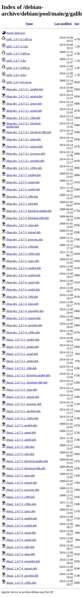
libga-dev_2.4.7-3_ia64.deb (22, 203)
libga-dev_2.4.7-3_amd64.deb (23, 175)
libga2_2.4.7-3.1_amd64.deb (22, 339)
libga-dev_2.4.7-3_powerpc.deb (24, 239)
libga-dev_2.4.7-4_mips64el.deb (25, 311)
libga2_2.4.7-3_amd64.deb (21, 425)
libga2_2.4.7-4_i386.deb (20, 547)
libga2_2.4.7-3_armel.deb (21, 432)
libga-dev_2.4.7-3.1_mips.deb (23, 139)
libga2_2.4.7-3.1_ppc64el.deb (23, 411)
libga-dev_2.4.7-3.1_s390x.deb (24, 167)
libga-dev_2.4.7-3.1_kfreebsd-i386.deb (28, 132)
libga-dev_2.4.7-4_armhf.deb (23, 289)
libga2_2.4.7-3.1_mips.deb (21, 389)
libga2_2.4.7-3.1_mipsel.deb (22, 396)
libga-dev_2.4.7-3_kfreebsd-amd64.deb (29, 210)
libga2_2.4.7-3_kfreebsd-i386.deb (25, 468)
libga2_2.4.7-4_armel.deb (21, 532)
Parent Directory (15, 33)
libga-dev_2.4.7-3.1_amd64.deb (24, 89)
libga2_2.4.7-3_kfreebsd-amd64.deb (27, 461)
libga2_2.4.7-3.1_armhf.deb (22, 361)
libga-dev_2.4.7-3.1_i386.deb (23, 117)
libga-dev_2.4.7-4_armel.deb (22, 282)
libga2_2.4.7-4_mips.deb (20, 554)
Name (29, 23)
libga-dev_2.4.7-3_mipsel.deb (23, 232)
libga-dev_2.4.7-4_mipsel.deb (23, 318)
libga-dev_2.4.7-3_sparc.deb (22, 260)
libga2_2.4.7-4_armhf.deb (21, 539)
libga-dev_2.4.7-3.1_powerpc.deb (25, 153)
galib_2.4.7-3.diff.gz (18, 53)
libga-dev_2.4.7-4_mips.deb (22, 303)
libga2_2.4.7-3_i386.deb (20, 446)
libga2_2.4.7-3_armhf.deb (21, 439)
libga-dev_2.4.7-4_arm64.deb (23, 275)
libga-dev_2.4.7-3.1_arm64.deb (24, 96)
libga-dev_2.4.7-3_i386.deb (22, 196)
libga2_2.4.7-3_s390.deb (20, 496)
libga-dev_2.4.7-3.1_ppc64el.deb (25, 160)
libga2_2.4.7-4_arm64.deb (21, 525)
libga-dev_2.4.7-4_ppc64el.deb (24, 325)
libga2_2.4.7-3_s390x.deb (21, 504)
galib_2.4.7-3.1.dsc (17, 46)
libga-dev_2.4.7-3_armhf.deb (23, 189)
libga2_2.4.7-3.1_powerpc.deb (23, 404)
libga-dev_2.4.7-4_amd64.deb (23, 268)
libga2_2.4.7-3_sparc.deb (20, 511)
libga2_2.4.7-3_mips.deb (20, 475)
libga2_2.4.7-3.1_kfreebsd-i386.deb (26, 382)
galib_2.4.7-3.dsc (16, 60)
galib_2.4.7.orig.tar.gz (19, 82)
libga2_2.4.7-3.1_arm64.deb (22, 346)
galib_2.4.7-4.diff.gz (18, 67)
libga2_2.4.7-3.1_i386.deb (21, 368)
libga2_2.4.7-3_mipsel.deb (21, 482)
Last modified (62, 23)
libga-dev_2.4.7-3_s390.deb (22, 246)
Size (76, 23)
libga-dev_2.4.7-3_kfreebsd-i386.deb (27, 218)
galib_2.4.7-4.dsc (16, 75)
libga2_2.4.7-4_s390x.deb (21, 582)
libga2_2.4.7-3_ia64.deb (20, 454)
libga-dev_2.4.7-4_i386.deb (22, 296)
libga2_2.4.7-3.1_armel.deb (22, 353)
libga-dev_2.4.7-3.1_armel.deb (24, 103)
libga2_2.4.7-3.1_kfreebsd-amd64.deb (28, 375)
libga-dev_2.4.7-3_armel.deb (22, 182)
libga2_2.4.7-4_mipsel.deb (21, 568)
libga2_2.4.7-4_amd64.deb (21, 518)
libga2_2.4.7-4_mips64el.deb (23, 561)
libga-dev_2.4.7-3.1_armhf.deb (24, 110)
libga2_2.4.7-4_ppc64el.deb (22, 575)
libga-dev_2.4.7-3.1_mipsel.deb (24, 146)
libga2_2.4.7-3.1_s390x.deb (22, 418)
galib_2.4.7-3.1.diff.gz (19, 39)
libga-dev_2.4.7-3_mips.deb (22, 225)
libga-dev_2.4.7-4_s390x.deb (23, 332)
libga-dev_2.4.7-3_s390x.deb (23, 253)
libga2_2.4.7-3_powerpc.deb (22, 489)
